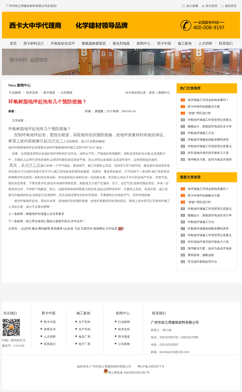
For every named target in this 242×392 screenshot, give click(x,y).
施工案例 (185, 43)
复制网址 (99, 228)
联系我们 (226, 43)
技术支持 (32, 92)
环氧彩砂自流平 (63, 43)
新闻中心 (143, 43)
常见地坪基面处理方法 (202, 261)
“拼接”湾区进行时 (199, 113)
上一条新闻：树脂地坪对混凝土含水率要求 (36, 214)
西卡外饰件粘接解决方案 (204, 106)
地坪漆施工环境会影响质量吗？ (208, 100)
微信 (34, 228)
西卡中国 (164, 43)
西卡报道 (49, 92)
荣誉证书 (50, 329)
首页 (13, 43)
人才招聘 (205, 43)
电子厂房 (84, 344)
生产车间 (84, 322)
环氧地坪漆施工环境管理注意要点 (210, 120)
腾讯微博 (44, 228)
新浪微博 (56, 228)
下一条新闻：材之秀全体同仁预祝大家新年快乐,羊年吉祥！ (46, 221)
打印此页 (112, 228)
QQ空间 (26, 228)
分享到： (14, 228)
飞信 (77, 228)
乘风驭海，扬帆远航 (201, 255)
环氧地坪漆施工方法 (201, 133)
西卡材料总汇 (34, 43)
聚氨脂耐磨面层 (94, 43)
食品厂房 (84, 336)
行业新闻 (15, 92)
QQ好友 (68, 228)
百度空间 (87, 228)
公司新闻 (66, 92)
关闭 (121, 228)
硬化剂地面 (121, 43)
